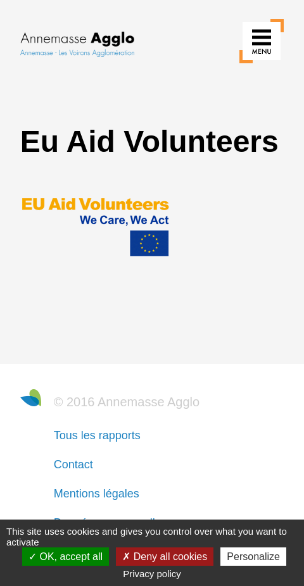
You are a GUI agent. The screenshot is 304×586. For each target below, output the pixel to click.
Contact (73, 464)
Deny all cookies (164, 556)
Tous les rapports (97, 435)
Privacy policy (152, 573)
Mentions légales (96, 493)
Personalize (253, 556)
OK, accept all (65, 556)
